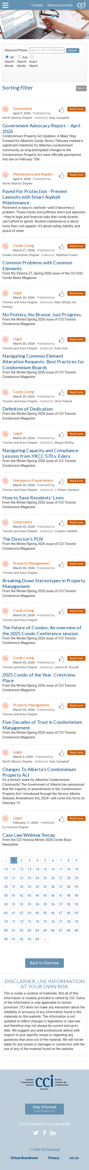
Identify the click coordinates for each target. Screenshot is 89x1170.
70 (6, 922)
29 (76, 878)
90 (6, 939)
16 (53, 869)
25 (45, 878)
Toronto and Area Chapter (19, 302)
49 (76, 895)
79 (76, 922)
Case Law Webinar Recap (28, 835)
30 (6, 887)
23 (29, 878)
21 (14, 878)
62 (21, 913)
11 (14, 869)
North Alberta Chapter (17, 118)
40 (6, 895)
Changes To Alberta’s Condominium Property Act (39, 772)
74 (37, 922)
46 (53, 895)
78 (68, 922)
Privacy (53, 1158)
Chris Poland (63, 401)
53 (29, 904)
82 (21, 930)
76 (53, 922)
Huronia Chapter (17, 827)
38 (68, 887)
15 (45, 869)
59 (76, 904)
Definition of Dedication (27, 408)
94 (37, 939)
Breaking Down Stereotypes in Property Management (43, 583)
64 (37, 913)
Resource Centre (60, 5)
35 (45, 887)
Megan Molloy (64, 442)
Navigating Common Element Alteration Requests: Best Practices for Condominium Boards (43, 361)
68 (68, 913)
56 (53, 904)
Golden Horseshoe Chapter (20, 255)
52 (21, 904)
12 (21, 869)
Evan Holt (60, 348)
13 (29, 869)
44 (37, 895)
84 (37, 930)
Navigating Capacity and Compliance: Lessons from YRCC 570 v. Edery (40, 453)
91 (14, 939)
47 (61, 895)
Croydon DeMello (66, 531)
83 (29, 930)
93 (29, 939)
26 (53, 878)
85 (45, 930)
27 (61, 878)
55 (45, 904)
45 (45, 895)
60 (6, 913)
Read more (76, 109)
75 (45, 922)
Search (72, 50)
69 (76, 913)
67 (61, 913)
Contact (37, 5)
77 (61, 922)
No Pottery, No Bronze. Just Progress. (42, 314)
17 (61, 869)
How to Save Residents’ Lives (33, 497)
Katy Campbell (59, 118)
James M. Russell (66, 667)
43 (29, 895)
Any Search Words (22, 62)
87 (61, 930)
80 (6, 930)
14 (37, 869)
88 (68, 930)
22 (21, 878)
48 (68, 895)
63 (29, 913)
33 (29, 887)
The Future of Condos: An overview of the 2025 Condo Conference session (41, 630)
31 (14, 887)
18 (68, 869)
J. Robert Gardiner (66, 490)
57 (61, 904)
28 (68, 878)
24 (37, 878)
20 (6, 878)
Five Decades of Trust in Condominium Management (42, 724)
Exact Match (33, 62)
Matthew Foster (67, 255)
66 (53, 913)
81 (14, 930)
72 (21, 922)
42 (21, 895)
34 (37, 887)
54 (37, 904)
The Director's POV (22, 539)
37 (61, 887)
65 (45, 913)
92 (21, 939)
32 (21, 887)
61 (14, 913)
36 (53, 887)
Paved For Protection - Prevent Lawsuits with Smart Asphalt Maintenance (34, 196)
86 (53, 930)
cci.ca (74, 1158)
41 (14, 895)
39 (76, 887)
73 (29, 922)
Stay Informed (44, 1109)
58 (68, 904)
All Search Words (9, 62)
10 (6, 869)
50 (6, 904)
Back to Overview (44, 963)
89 (76, 930)
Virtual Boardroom (24, 1158)
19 (76, 869)
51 (14, 904)
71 (14, 922)
